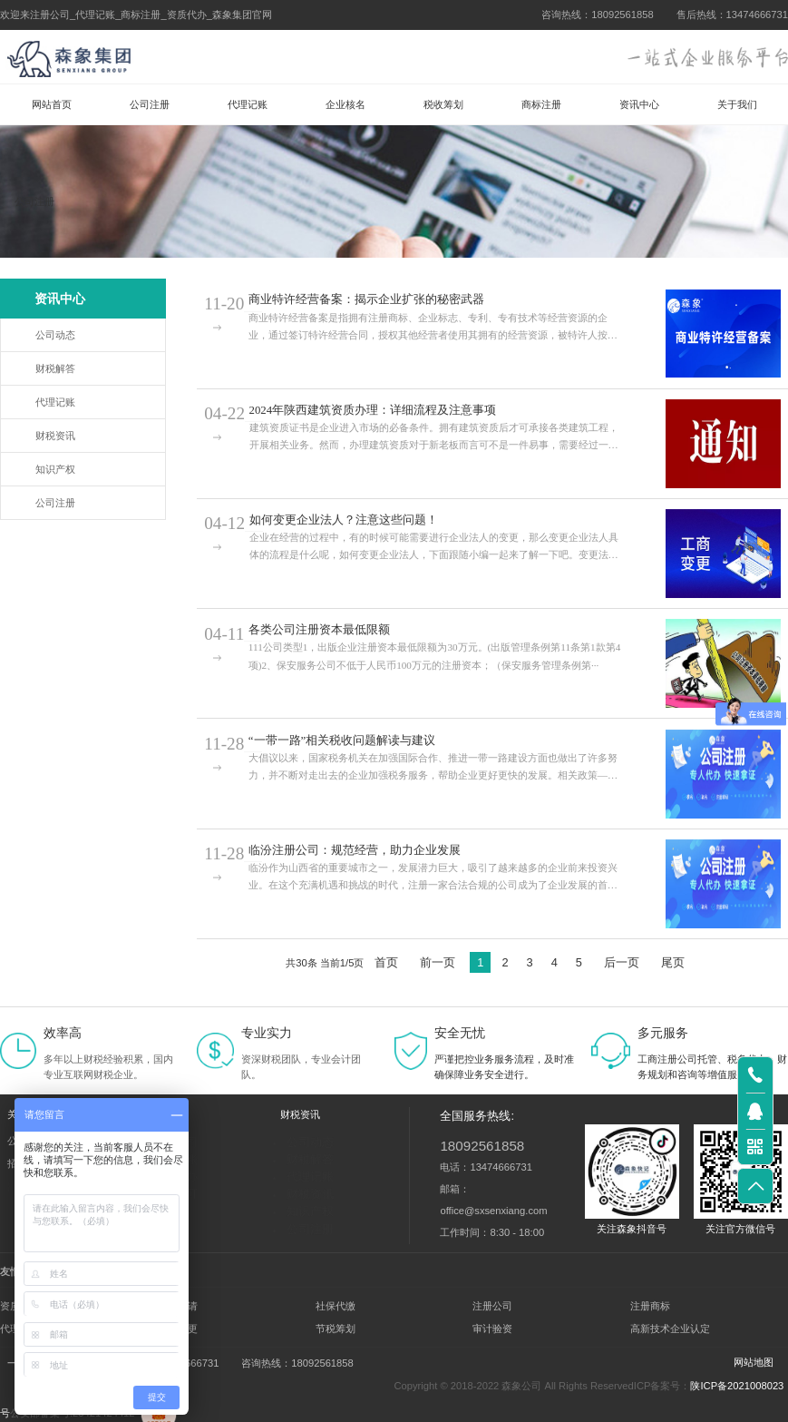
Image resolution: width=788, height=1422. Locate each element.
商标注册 (541, 104)
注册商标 (650, 1299)
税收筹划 (443, 104)
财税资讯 (55, 435)
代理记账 (248, 104)
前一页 (437, 962)
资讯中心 (639, 104)
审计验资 (492, 1322)
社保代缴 (335, 1299)
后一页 (621, 962)
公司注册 (150, 104)
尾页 (673, 962)
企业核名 (345, 104)
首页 (386, 962)
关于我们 (737, 104)
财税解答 (55, 368)
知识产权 (55, 469)
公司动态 (55, 334)
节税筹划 (335, 1322)
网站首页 (52, 104)
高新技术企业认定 (670, 1322)
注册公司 (492, 1299)
